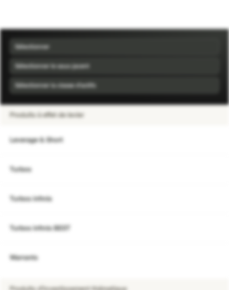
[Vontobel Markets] (32, 14)
